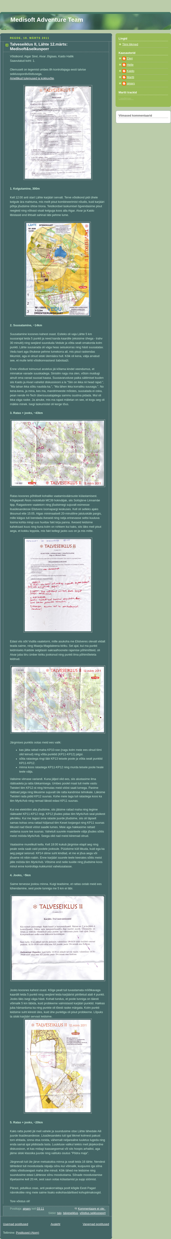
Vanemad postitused (96, 1224)
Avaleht (55, 1224)
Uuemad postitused (15, 1224)
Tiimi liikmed (130, 44)
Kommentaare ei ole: (92, 1208)
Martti (130, 77)
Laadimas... (126, 98)
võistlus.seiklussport (93, 1213)
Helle (130, 64)
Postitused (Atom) (27, 1232)
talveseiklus (70, 1213)
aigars (131, 83)
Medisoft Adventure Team (46, 19)
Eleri (130, 58)
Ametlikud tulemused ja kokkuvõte (32, 78)
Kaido (130, 71)
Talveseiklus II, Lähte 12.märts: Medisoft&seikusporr (38, 46)
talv (59, 1213)
